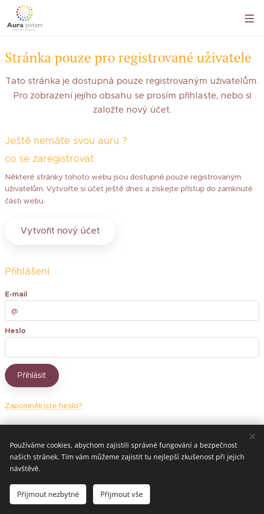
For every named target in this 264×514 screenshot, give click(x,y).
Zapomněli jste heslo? (43, 405)
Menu (249, 18)
